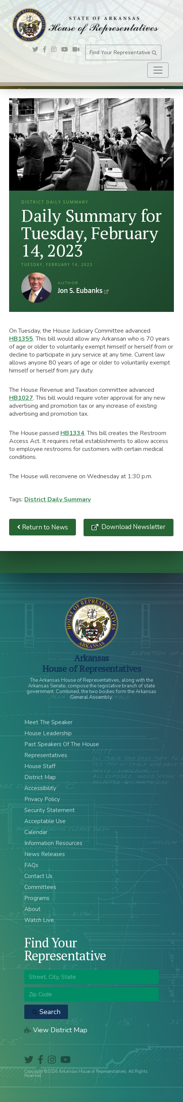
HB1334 (72, 433)
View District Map (55, 1030)
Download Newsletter (133, 527)
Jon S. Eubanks (36, 287)
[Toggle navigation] (158, 70)
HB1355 (21, 339)
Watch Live (39, 920)
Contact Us (38, 876)
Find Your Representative (123, 52)
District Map (40, 777)
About (32, 909)
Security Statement (49, 810)
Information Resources (53, 843)
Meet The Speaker (48, 722)
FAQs (31, 865)
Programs (36, 898)
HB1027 (21, 398)
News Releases (44, 854)
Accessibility (40, 788)
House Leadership (48, 733)
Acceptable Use (45, 821)
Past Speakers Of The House (61, 744)
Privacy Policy (42, 799)
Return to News (42, 527)
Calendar (35, 832)
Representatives (45, 755)
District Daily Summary (57, 499)
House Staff (39, 766)
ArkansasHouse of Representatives (91, 663)
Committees (40, 887)
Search (46, 1011)
